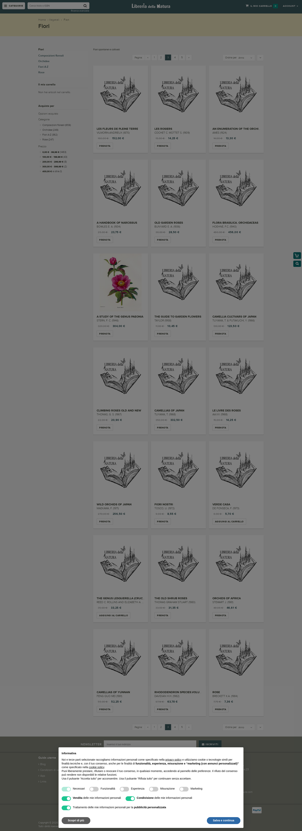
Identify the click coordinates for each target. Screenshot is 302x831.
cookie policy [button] (96, 767)
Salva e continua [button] (223, 820)
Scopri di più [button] (76, 820)
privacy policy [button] (173, 759)
